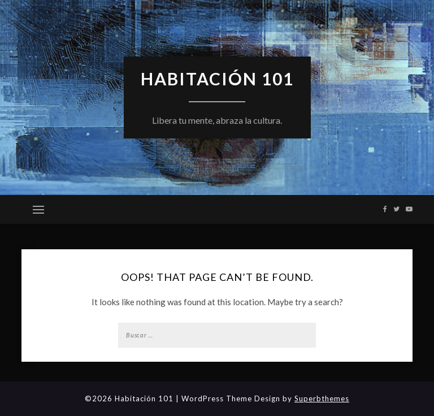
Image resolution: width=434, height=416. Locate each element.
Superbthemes (321, 398)
